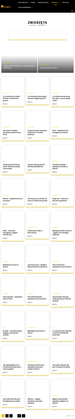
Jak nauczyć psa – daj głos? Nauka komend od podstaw (37, 264)
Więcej (5, 103)
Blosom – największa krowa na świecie (12, 198)
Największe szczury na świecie (10, 264)
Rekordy (55, 126)
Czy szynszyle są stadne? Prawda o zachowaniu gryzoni (11, 98)
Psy (4, 160)
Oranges (32, 25)
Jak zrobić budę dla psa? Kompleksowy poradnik (11, 397)
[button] (72, 11)
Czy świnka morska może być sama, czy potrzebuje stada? (62, 97)
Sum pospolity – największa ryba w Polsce (12, 296)
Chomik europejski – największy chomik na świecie (59, 165)
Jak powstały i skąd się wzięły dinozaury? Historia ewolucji (61, 297)
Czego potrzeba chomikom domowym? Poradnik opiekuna (37, 132)
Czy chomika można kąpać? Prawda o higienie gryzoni (37, 97)
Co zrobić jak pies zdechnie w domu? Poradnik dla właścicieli (62, 330)
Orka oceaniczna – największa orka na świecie (61, 264)
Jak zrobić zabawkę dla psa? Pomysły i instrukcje (62, 363)
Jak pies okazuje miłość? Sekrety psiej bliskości (36, 165)
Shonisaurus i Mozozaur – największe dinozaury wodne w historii (37, 364)
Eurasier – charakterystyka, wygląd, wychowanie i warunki (12, 330)
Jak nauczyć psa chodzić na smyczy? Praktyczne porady (37, 198)
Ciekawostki (57, 194)
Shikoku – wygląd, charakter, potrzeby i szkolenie (37, 397)
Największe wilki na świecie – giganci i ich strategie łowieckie (62, 231)
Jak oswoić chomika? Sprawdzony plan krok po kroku (11, 132)
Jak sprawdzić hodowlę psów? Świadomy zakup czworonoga (11, 165)
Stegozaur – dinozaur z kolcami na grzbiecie (60, 198)
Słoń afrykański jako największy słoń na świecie (37, 296)
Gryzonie (7, 63)
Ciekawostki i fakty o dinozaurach (35, 230)
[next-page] (23, 412)
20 (19, 413)
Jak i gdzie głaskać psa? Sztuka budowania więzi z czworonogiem (12, 364)
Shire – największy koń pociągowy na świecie (60, 131)
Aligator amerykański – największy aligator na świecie (60, 398)
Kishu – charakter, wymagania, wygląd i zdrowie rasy (10, 231)
